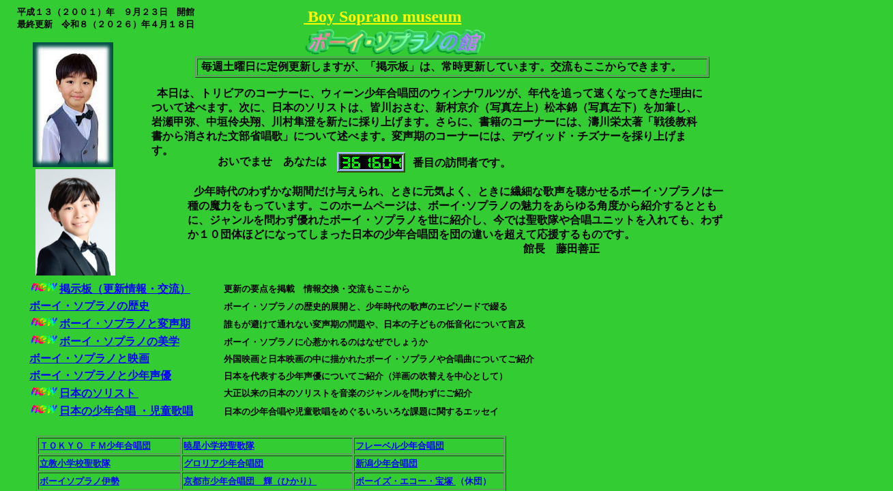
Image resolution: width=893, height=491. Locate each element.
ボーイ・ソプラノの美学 (119, 341)
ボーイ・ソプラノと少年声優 (100, 375)
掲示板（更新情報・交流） (124, 289)
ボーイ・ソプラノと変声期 (124, 323)
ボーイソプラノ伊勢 (79, 481)
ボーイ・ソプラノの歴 (83, 306)
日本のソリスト (98, 393)
